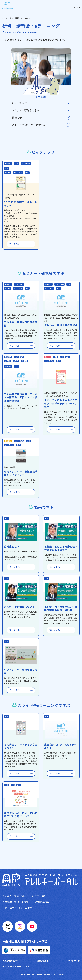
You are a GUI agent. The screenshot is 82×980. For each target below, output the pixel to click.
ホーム (4, 18)
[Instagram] (20, 926)
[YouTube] (32, 926)
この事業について (10, 960)
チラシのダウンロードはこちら (15, 966)
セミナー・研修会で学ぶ (25, 110)
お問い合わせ (43, 960)
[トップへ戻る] (7, 5)
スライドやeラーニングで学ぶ (29, 124)
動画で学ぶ (18, 117)
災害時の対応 (41, 902)
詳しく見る (14, 243)
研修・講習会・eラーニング (17, 907)
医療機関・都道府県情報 (15, 902)
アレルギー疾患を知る (14, 896)
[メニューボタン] (77, 5)
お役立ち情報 (39, 896)
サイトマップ (74, 960)
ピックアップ (19, 103)
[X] (7, 926)
